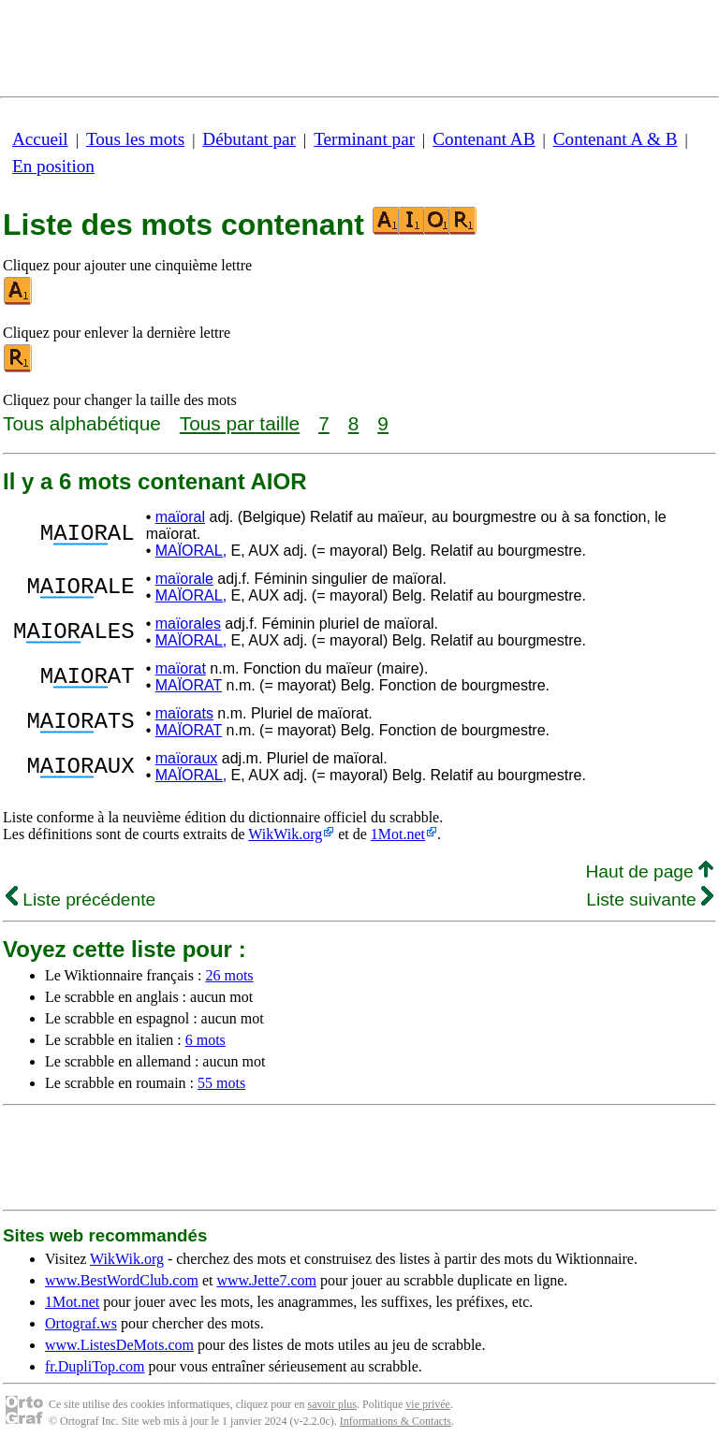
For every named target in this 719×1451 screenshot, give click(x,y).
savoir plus (332, 1404)
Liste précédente (80, 899)
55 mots (221, 1083)
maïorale (184, 579)
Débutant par (249, 139)
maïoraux (186, 758)
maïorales (188, 623)
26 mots (229, 975)
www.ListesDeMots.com (119, 1345)
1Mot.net (398, 834)
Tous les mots (135, 139)
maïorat (180, 668)
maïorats (184, 713)
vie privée (427, 1404)
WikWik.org (285, 834)
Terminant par (364, 139)
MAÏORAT (188, 685)
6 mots (205, 1040)
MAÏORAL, (191, 551)
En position (53, 166)
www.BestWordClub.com (121, 1280)
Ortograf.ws (81, 1323)
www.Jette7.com (266, 1280)
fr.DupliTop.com (94, 1366)
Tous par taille (240, 423)
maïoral (180, 517)
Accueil (40, 139)
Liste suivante (649, 899)
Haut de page (649, 871)
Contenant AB (484, 139)
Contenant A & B (615, 139)
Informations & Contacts (395, 1421)
